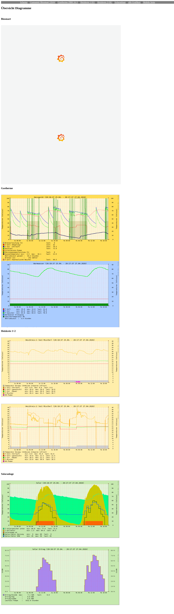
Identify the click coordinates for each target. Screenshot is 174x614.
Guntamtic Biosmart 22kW (42, 2)
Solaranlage (120, 2)
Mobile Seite (149, 2)
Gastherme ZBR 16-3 (68, 2)
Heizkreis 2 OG (104, 2)
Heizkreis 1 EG (87, 2)
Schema (23, 2)
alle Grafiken (134, 2)
